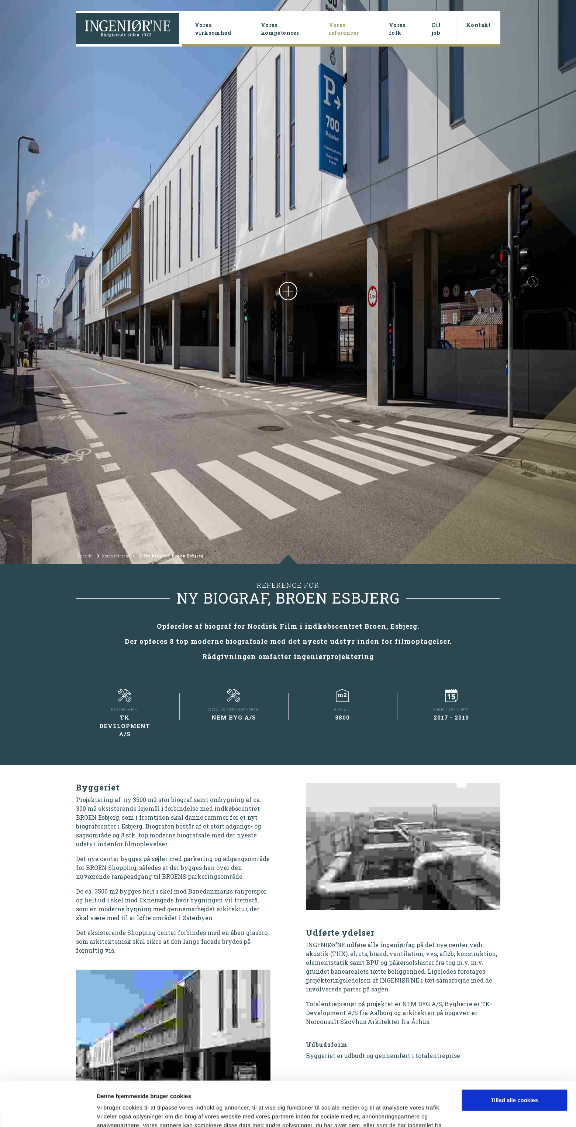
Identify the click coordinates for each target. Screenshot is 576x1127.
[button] (43, 282)
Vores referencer (356, 28)
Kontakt (478, 24)
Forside (85, 556)
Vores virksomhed (213, 28)
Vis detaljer (112, 1112)
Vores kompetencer (280, 28)
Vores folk (397, 28)
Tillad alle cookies (514, 1058)
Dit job (436, 28)
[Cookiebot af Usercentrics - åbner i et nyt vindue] (47, 1112)
